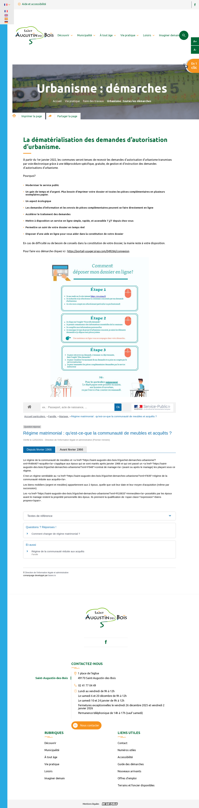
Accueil (57, 101)
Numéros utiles (127, 750)
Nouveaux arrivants (129, 771)
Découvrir (50, 743)
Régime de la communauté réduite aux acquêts (58, 551)
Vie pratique (72, 101)
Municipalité (51, 750)
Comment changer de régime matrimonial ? (56, 533)
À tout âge (50, 757)
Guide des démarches (131, 764)
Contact (122, 743)
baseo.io (52, 575)
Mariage (64, 416)
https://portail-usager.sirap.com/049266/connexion (98, 251)
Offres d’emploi (127, 778)
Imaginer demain (54, 778)
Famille (52, 416)
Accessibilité (125, 757)
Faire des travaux (93, 101)
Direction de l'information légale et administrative (46, 572)
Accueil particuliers (35, 416)
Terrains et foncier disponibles (136, 785)
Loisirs (48, 771)
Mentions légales (91, 804)
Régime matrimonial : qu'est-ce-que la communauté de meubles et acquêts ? (114, 416)
